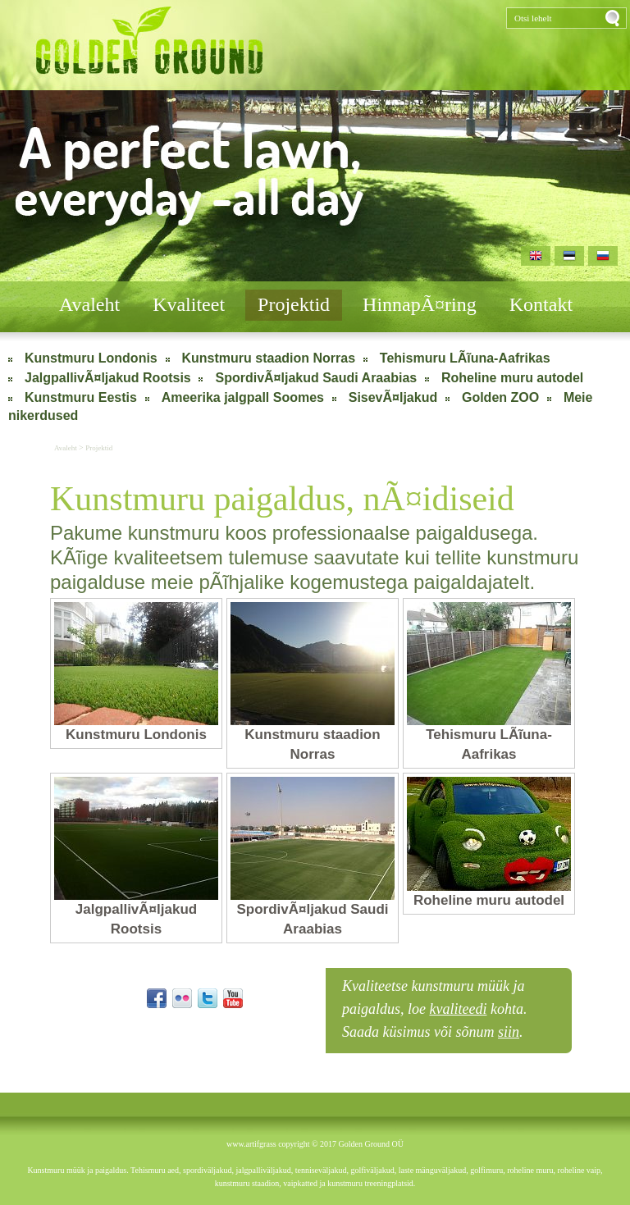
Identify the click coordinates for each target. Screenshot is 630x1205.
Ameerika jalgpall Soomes (243, 397)
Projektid (294, 304)
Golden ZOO (500, 397)
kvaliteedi (458, 1009)
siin (508, 1032)
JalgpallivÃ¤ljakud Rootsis (108, 378)
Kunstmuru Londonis (91, 358)
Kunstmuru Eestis (81, 397)
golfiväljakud (372, 1170)
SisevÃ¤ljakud (393, 397)
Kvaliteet (189, 304)
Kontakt (541, 304)
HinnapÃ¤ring (420, 304)
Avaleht (89, 304)
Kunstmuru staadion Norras (269, 358)
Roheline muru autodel (512, 378)
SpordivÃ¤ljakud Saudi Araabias (316, 378)
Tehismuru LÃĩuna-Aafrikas (465, 358)
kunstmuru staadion (247, 1183)
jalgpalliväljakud (262, 1170)
